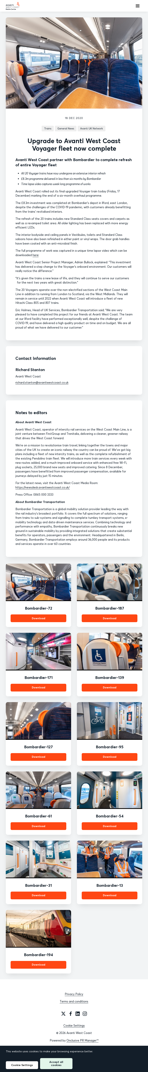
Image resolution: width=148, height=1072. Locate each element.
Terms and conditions (74, 1001)
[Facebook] (70, 1014)
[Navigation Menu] (138, 6)
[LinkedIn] (78, 1014)
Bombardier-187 (109, 608)
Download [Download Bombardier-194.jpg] (38, 964)
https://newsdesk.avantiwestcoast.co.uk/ (42, 487)
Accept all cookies (56, 1063)
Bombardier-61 (38, 816)
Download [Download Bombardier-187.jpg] (109, 618)
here (36, 255)
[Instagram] (85, 1014)
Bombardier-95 (110, 746)
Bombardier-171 (38, 677)
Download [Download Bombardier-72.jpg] (38, 618)
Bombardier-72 (38, 608)
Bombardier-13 (109, 885)
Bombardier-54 (110, 816)
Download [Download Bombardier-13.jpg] (109, 895)
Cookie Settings (74, 1025)
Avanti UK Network (91, 128)
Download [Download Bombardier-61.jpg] (38, 826)
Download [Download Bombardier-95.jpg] (109, 757)
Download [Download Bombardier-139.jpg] (109, 687)
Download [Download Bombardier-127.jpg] (38, 757)
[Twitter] (63, 1014)
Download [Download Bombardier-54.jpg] (109, 826)
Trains (47, 128)
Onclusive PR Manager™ (82, 1040)
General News (65, 128)
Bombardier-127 (38, 746)
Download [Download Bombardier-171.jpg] (38, 687)
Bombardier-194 (38, 954)
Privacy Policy (74, 994)
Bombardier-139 (109, 677)
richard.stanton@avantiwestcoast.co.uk (41, 382)
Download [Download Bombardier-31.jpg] (38, 895)
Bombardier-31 (38, 885)
